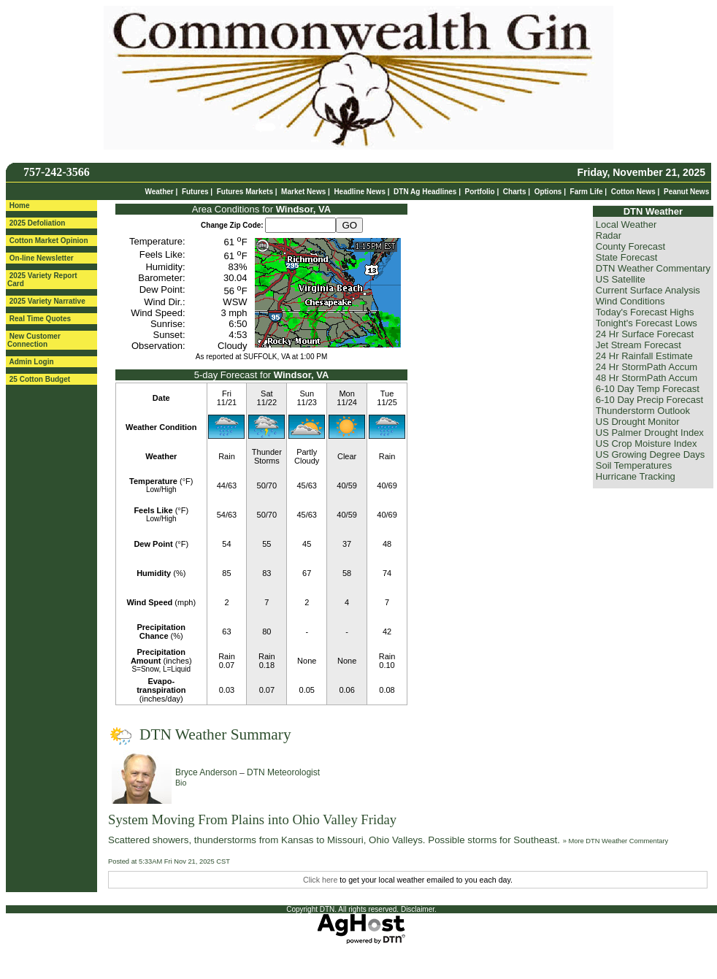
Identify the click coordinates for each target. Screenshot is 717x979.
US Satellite (620, 279)
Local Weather (626, 224)
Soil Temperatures (634, 465)
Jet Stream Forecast (638, 344)
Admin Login (31, 362)
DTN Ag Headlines (425, 192)
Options (548, 192)
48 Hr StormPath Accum (646, 377)
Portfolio (480, 192)
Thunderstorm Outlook (643, 410)
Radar (608, 235)
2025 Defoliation (37, 223)
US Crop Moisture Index (646, 443)
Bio (180, 782)
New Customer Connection (34, 340)
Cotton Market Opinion (48, 241)
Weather (159, 192)
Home (19, 205)
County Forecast (630, 246)
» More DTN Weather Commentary (615, 841)
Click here (320, 879)
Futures (195, 192)
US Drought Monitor (638, 421)
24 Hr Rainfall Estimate (644, 355)
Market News (303, 192)
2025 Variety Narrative (47, 301)
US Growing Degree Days (650, 454)
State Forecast (627, 257)
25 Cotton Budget (39, 379)
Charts (514, 192)
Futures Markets (245, 192)
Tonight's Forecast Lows (646, 323)
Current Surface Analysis (648, 290)
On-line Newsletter (41, 258)
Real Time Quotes (40, 319)
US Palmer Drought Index (650, 432)
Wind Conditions (630, 301)
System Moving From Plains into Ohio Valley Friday (252, 819)
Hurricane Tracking (635, 476)
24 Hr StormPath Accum (646, 366)
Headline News (360, 192)
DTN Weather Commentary (653, 268)
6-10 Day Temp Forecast (647, 388)
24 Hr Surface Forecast (645, 334)
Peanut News (686, 192)
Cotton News (633, 192)
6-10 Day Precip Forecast (649, 399)
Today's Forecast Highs (645, 312)
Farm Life (586, 192)
